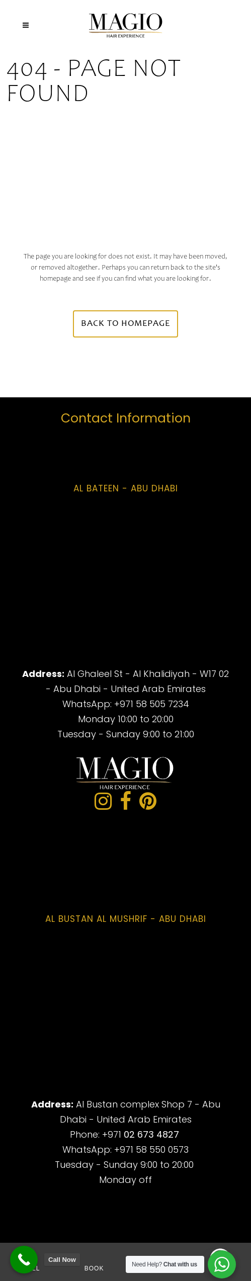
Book (94, 1268)
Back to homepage (125, 323)
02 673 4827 (151, 1134)
